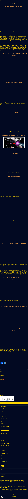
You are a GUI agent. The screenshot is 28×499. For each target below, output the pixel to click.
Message (1, 379)
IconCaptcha (7, 400)
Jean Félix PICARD (4, 420)
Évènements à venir (4, 418)
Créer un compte (3, 463)
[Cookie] (2, 497)
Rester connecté (4, 461)
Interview (2, 447)
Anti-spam (1, 395)
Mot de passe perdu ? (8, 463)
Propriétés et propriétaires (5, 445)
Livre (2, 410)
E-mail (1, 371)
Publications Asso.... (4, 448)
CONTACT (2, 471)
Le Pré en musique (4, 416)
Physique (2, 408)
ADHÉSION (2, 476)
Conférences (3, 450)
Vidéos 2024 (3, 423)
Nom (1, 367)
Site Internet (2, 375)
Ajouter (14, 402)
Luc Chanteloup (3, 411)
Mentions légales (14, 496)
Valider (2, 466)
